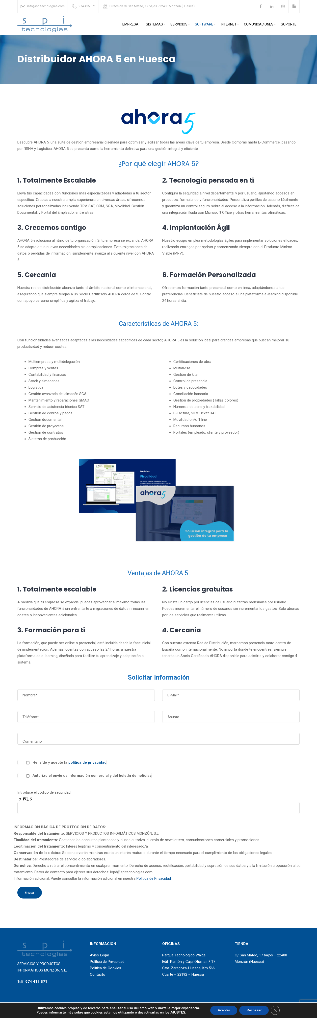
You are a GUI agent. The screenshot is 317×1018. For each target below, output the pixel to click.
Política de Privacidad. (154, 878)
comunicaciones (258, 24)
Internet (229, 24)
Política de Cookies (105, 968)
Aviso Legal (99, 955)
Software (204, 24)
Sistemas (154, 24)
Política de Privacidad (107, 961)
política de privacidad (87, 762)
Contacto (97, 974)
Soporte (288, 24)
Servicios (178, 24)
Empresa (130, 24)
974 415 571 (87, 6)
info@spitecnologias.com (46, 6)
